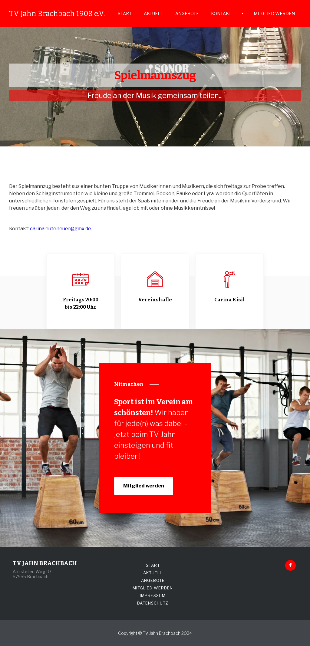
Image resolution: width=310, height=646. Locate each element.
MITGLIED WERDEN (274, 13)
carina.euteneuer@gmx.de (60, 228)
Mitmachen (128, 384)
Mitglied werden (143, 486)
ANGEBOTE (187, 13)
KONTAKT (221, 13)
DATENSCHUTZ (152, 603)
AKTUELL (153, 13)
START (125, 13)
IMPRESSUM (153, 595)
